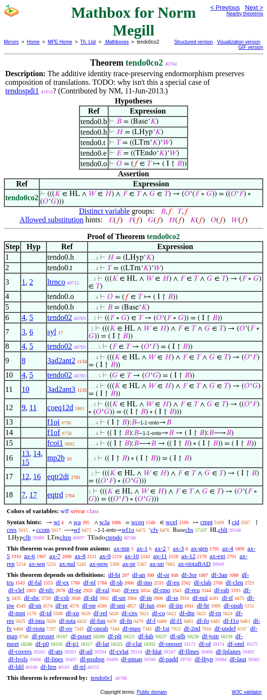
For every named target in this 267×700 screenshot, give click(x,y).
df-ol (205, 643)
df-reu (192, 590)
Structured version (193, 42)
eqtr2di (58, 476)
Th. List (88, 42)
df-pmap (131, 659)
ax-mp (122, 548)
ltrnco (56, 282)
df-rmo (161, 590)
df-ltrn (48, 666)
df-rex (131, 590)
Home (33, 42)
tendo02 (59, 317)
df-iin (176, 605)
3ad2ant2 (61, 360)
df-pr (62, 605)
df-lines (53, 659)
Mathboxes (116, 42)
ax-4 (227, 548)
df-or (163, 574)
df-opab (233, 605)
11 (32, 407)
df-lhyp (204, 659)
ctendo (113, 537)
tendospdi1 (22, 91)
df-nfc (46, 590)
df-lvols (17, 659)
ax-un (157, 563)
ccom (43, 529)
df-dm (187, 613)
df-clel (16, 590)
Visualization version (238, 42)
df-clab (202, 582)
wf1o (128, 529)
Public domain (152, 692)
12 (25, 476)
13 (25, 453)
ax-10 (132, 556)
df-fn (126, 620)
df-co (158, 613)
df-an (138, 574)
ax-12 (188, 556)
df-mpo (131, 628)
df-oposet (170, 643)
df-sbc (32, 597)
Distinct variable (104, 211)
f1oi (53, 422)
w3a (105, 522)
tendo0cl (101, 677)
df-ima (36, 620)
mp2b (56, 458)
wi (57, 522)
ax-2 (160, 548)
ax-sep (37, 563)
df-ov (65, 628)
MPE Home (60, 42)
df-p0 (42, 643)
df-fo (203, 620)
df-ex (62, 582)
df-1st (162, 628)
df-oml (235, 643)
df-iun (147, 605)
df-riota (35, 628)
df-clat (134, 643)
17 (33, 495)
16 (37, 476)
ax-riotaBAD (194, 563)
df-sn (35, 605)
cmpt (206, 522)
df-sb (116, 582)
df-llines (188, 651)
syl (51, 332)
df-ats (55, 651)
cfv (154, 529)
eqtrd (55, 495)
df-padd (168, 659)
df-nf (89, 582)
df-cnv (130, 613)
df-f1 (176, 620)
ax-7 (54, 556)
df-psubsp (92, 659)
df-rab (221, 590)
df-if (227, 597)
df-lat (102, 643)
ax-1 (142, 548)
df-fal (35, 582)
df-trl (79, 666)
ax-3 (178, 548)
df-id (45, 613)
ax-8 (80, 556)
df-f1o (231, 620)
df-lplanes (228, 651)
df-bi (114, 574)
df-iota (67, 620)
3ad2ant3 (61, 389)
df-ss (172, 597)
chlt (223, 529)
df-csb (62, 597)
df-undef (225, 628)
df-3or (189, 574)
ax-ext (217, 556)
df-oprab (97, 628)
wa (77, 522)
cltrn (65, 537)
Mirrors (11, 42)
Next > (254, 7)
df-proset (43, 636)
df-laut (238, 659)
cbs (189, 529)
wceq (137, 522)
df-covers (20, 651)
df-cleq (235, 582)
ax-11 (160, 556)
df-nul (200, 597)
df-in (146, 597)
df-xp (72, 613)
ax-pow (98, 563)
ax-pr (128, 563)
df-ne (74, 590)
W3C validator (247, 692)
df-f (151, 620)
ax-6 (29, 556)
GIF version (250, 47)
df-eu (173, 582)
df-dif (91, 597)
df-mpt (16, 613)
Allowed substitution (52, 220)
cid (235, 522)
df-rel (100, 613)
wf (77, 529)
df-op (89, 605)
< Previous (225, 7)
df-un (118, 597)
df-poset (81, 636)
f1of (53, 432)
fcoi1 (55, 443)
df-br (203, 605)
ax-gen (199, 548)
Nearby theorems (244, 13)
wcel (172, 522)
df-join (210, 636)
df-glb (177, 636)
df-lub (146, 636)
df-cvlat (118, 651)
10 (25, 389)
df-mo (144, 582)
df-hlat (153, 651)
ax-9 (105, 556)
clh (27, 537)
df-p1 (72, 643)
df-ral (103, 590)
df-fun (98, 620)
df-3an (219, 574)
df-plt (115, 636)
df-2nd (192, 628)
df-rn (215, 613)
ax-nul (67, 563)
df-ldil (16, 666)
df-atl (85, 651)
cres (12, 529)
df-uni (117, 605)
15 (25, 462)
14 (37, 453)
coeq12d (60, 407)
